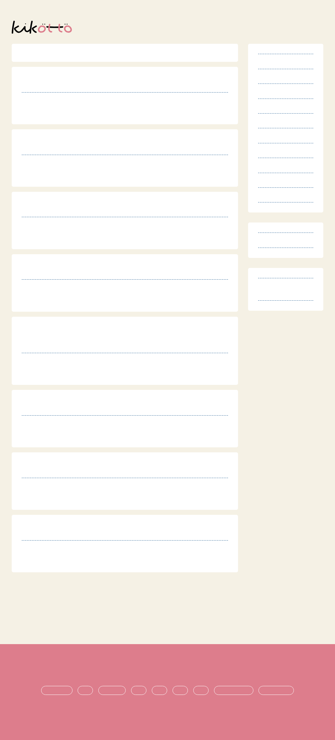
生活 (139, 690)
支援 (159, 690)
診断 (85, 690)
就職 (201, 690)
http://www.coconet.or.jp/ (72, 500)
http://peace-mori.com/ (68, 115)
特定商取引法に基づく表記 (113, 668)
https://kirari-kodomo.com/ (74, 240)
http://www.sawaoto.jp (67, 302)
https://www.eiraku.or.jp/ (71, 438)
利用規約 (58, 668)
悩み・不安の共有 (234, 690)
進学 (180, 690)
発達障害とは (57, 690)
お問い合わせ (271, 668)
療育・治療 (112, 690)
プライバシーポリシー (183, 668)
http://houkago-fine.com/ (71, 563)
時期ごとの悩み (276, 690)
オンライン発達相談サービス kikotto (170, 715)
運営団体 (233, 668)
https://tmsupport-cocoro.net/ (78, 177)
